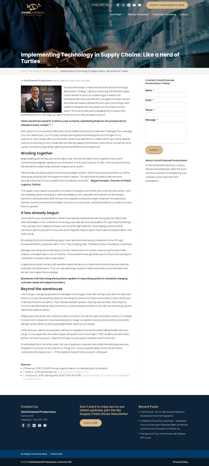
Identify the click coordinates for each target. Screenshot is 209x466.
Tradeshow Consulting (164, 15)
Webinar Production (138, 15)
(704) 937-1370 (98, 5)
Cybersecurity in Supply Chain (73, 371)
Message (151, 119)
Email (149, 100)
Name (149, 90)
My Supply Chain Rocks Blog (78, 80)
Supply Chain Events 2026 (166, 5)
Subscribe (91, 422)
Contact (183, 15)
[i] (24, 371)
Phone (150, 109)
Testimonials (56, 454)
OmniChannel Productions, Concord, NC (50, 461)
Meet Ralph (116, 15)
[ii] (53, 352)
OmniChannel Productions (37, 80)
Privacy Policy (180, 461)
